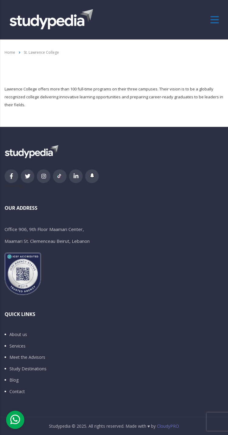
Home (10, 52)
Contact (17, 391)
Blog (14, 380)
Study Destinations (28, 369)
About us (18, 334)
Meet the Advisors (27, 357)
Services (17, 346)
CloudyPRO (168, 426)
